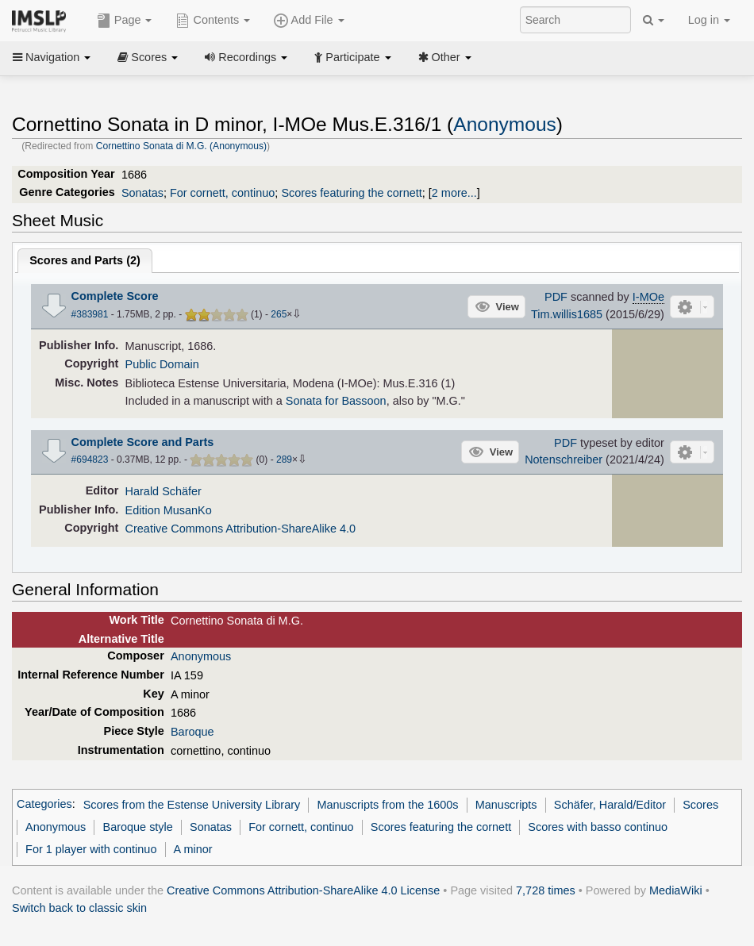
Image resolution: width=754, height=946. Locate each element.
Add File (309, 20)
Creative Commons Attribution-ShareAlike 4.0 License (303, 890)
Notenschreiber (563, 459)
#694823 (90, 459)
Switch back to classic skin (79, 908)
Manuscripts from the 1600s (387, 804)
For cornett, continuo (222, 193)
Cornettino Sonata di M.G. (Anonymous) (181, 146)
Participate (352, 57)
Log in (709, 19)
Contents (212, 20)
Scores (147, 57)
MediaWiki (675, 890)
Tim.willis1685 (566, 314)
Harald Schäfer (163, 491)
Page (124, 20)
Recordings (246, 57)
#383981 (90, 314)
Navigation (51, 57)
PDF (555, 296)
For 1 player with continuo (90, 849)
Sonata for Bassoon (336, 400)
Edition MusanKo (168, 510)
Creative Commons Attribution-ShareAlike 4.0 (240, 528)
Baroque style (138, 827)
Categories (44, 804)
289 (284, 459)
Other (444, 57)
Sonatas (142, 193)
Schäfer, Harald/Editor (610, 804)
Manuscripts (506, 804)
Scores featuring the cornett (351, 193)
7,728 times (545, 890)
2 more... (454, 193)
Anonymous (504, 124)
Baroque (192, 731)
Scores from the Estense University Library (192, 804)
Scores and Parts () (84, 260)
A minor (193, 849)
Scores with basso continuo (597, 827)
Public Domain (162, 364)
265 (279, 314)
